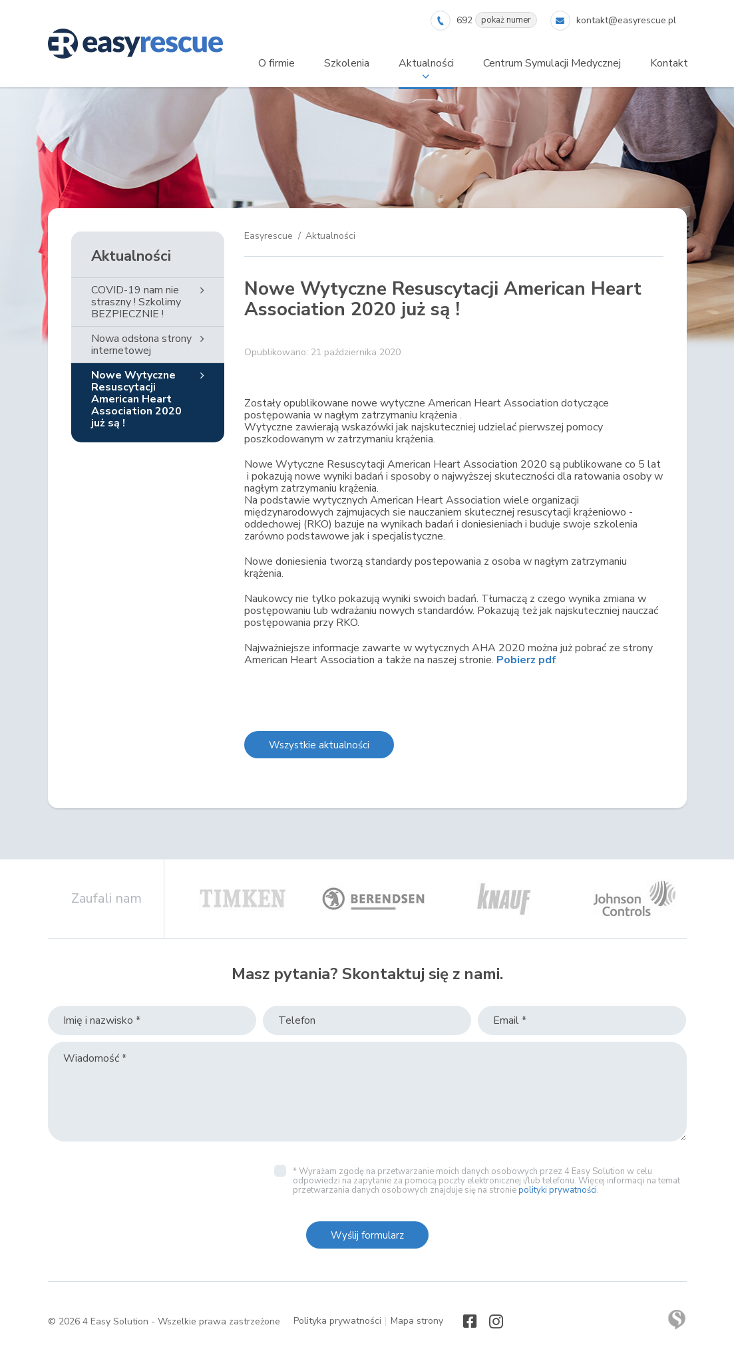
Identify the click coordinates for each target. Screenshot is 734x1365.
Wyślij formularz (367, 1235)
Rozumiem (369, 1354)
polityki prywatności (557, 1190)
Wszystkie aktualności (319, 745)
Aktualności (131, 256)
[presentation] (149, 1181)
